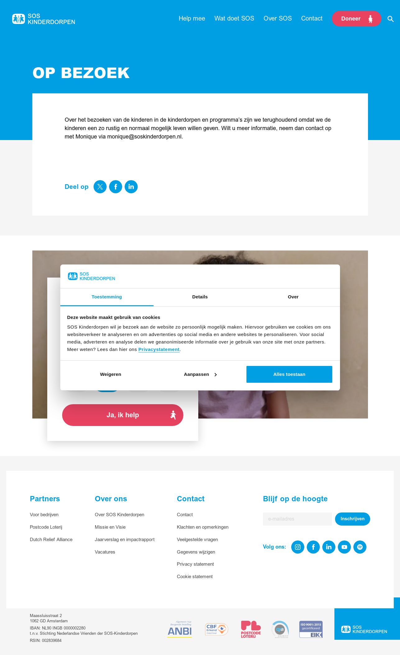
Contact (185, 515)
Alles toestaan (289, 374)
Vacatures (105, 552)
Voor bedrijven (44, 515)
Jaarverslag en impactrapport (124, 540)
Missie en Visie (110, 527)
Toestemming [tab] (107, 296)
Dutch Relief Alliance (51, 540)
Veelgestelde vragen (197, 540)
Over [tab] (293, 296)
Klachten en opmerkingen (202, 527)
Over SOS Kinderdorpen (119, 515)
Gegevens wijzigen (196, 552)
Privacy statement (195, 564)
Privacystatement (158, 349)
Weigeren (110, 374)
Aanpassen (200, 374)
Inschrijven (353, 519)
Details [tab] (200, 296)
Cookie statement (195, 577)
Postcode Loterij (46, 527)
